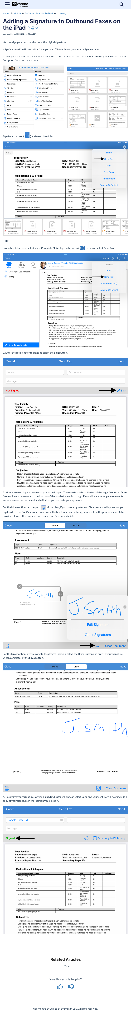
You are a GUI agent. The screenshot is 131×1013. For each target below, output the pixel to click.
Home (6, 13)
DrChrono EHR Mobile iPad (39, 13)
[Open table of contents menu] (8, 4)
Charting (61, 13)
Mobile (17, 13)
